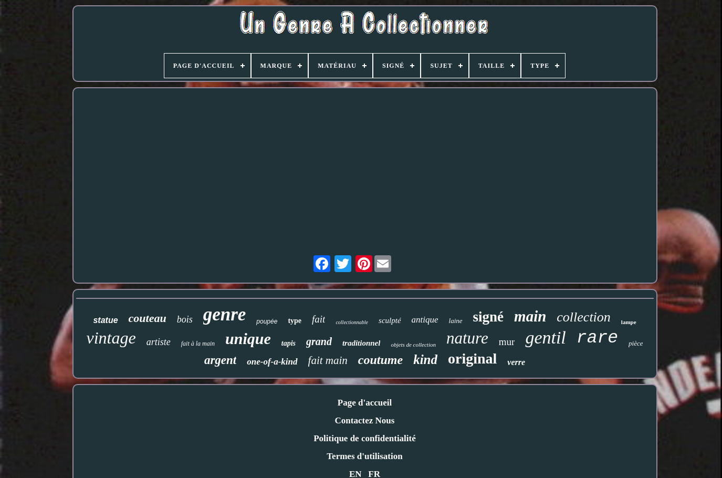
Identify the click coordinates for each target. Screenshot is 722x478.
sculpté (390, 320)
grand (319, 341)
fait (318, 319)
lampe (628, 322)
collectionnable (352, 322)
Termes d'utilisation (364, 456)
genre (224, 314)
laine (456, 321)
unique (248, 338)
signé (488, 317)
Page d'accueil (365, 403)
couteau (147, 318)
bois (185, 319)
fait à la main (198, 343)
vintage (111, 337)
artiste (159, 342)
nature (467, 338)
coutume (380, 360)
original (472, 358)
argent (220, 360)
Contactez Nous (365, 420)
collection (584, 317)
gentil (545, 337)
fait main (328, 360)
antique (425, 320)
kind (425, 359)
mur (507, 341)
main (530, 316)
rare (597, 338)
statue (105, 320)
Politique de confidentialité (364, 438)
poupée (266, 321)
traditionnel (361, 343)
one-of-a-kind (272, 362)
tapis (288, 343)
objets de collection (413, 344)
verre (516, 362)
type (294, 321)
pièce (636, 343)
